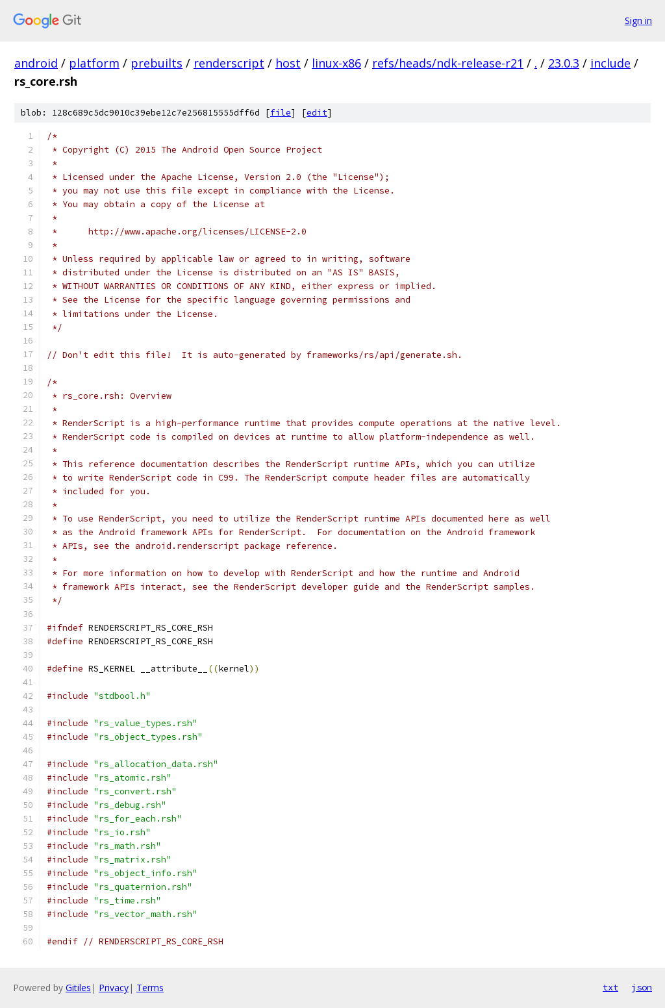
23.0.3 (563, 63)
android (36, 63)
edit (317, 112)
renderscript (229, 63)
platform (94, 63)
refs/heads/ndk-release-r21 (447, 63)
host (288, 63)
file (280, 112)
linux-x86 (336, 63)
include (610, 63)
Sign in (638, 20)
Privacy (114, 987)
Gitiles (78, 987)
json (641, 987)
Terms (150, 987)
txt (610, 987)
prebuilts (156, 63)
